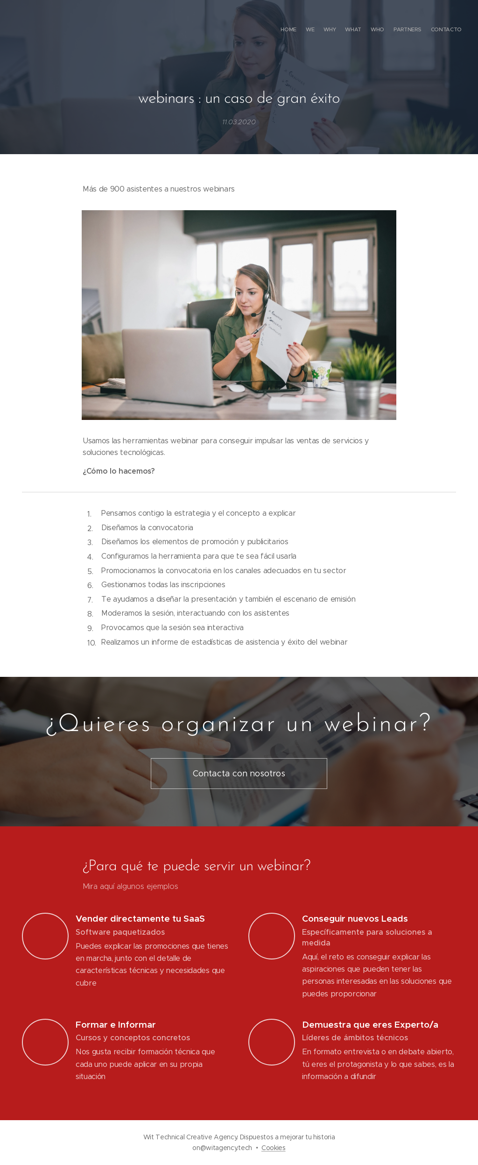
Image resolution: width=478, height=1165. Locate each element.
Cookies (273, 1148)
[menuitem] (406, 30)
